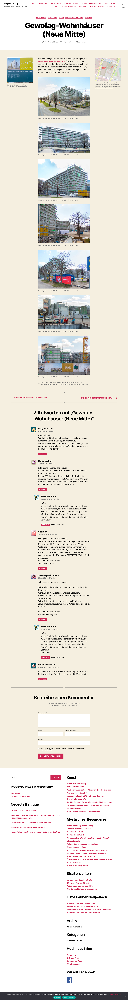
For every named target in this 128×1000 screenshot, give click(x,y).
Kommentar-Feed (74, 961)
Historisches (49, 4)
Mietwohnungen (46, 384)
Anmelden (71, 955)
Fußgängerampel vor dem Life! (80, 886)
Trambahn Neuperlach (69, 6)
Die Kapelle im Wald (75, 835)
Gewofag (56, 382)
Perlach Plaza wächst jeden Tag (52, 61)
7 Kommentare (81, 42)
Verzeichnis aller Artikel (77, 4)
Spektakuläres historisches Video (82, 903)
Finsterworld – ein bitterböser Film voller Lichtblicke (90, 909)
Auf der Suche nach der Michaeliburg (83, 844)
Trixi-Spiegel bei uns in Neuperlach (82, 889)
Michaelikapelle (74, 841)
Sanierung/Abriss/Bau (75, 18)
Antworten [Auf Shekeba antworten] (42, 568)
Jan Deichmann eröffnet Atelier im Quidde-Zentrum (89, 790)
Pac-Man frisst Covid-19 (77, 793)
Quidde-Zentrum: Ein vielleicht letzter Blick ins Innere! (91, 802)
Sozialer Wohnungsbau (81, 384)
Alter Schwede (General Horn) (80, 826)
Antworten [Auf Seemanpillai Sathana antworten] (42, 619)
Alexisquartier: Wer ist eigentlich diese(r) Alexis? (89, 838)
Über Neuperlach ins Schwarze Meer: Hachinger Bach (90, 859)
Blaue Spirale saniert (76, 787)
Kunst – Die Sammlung (76, 784)
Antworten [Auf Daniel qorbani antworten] (42, 489)
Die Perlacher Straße (76, 832)
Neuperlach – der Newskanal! (24, 811)
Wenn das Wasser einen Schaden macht (28, 827)
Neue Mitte (55, 384)
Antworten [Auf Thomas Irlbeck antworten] (45, 524)
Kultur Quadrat (77, 382)
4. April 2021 (67, 42)
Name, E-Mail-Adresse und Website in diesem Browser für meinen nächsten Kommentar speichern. (62, 749)
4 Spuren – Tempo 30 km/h (78, 883)
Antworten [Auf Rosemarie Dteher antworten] (42, 679)
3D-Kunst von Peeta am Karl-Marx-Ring (84, 811)
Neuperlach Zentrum (66, 384)
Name (40, 730)
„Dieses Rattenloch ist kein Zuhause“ (83, 906)
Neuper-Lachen (61, 4)
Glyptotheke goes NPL (77, 799)
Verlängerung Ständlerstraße (80, 880)
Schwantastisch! (74, 862)
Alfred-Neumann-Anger (77, 847)
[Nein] (126, 996)
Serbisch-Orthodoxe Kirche (79, 829)
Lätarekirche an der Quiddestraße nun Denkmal (32, 823)
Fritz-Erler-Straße (46, 382)
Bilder (50, 6)
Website (40, 739)
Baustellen (52, 18)
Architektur (40, 18)
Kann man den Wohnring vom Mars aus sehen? (87, 850)
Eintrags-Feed (73, 958)
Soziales (89, 18)
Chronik (112, 4)
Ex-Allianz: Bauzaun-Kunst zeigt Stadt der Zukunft (89, 805)
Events (40, 4)
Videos (90, 4)
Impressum (111, 6)
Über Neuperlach (102, 4)
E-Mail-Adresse (70, 730)
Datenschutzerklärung (97, 6)
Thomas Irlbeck (52, 42)
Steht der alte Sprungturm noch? (81, 856)
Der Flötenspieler (74, 808)
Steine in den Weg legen (77, 865)
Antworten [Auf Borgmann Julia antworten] (42, 454)
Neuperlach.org (11, 3)
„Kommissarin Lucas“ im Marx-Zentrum (84, 912)
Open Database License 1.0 (104, 88)
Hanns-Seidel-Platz (66, 382)
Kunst (57, 6)
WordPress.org (73, 964)
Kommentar (42, 713)
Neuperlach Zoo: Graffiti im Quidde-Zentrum (86, 796)
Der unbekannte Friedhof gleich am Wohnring (87, 853)
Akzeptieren (57, 997)
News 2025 (83, 6)
